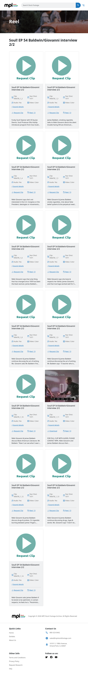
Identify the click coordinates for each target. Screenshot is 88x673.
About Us (12, 640)
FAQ (10, 669)
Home (11, 633)
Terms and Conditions (17, 657)
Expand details (18, 107)
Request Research (16, 665)
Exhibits (12, 636)
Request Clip (18, 113)
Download (53, 431)
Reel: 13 (32, 113)
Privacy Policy (14, 661)
